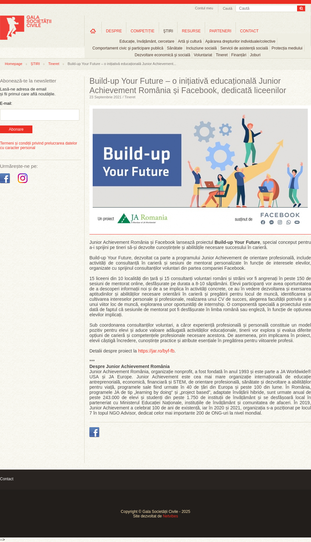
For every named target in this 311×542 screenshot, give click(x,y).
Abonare (16, 129)
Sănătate (174, 48)
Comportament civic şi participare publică (127, 48)
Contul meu (204, 8)
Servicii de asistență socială (244, 48)
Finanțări (239, 55)
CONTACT (249, 31)
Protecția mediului (286, 48)
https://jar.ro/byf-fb (156, 350)
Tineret (222, 55)
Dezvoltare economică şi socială (162, 55)
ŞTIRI (168, 31)
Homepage (13, 64)
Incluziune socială (201, 48)
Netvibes (170, 516)
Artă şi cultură (190, 41)
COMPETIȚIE (142, 31)
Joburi (255, 55)
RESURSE (191, 31)
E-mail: (6, 103)
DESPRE (114, 31)
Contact (6, 479)
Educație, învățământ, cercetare (147, 41)
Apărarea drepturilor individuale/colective (240, 41)
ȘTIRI (35, 64)
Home (93, 30)
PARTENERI (220, 31)
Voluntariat (203, 55)
